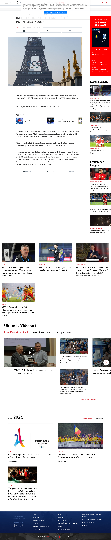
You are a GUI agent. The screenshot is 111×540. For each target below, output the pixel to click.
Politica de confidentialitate (64, 17)
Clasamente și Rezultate (41, 526)
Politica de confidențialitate (92, 519)
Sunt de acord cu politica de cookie (55, 12)
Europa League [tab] (64, 332)
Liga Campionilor (38, 520)
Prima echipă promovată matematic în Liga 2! (34, 120)
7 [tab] (104, 49)
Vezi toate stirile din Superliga (91, 399)
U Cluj (3, 264)
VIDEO (35, 514)
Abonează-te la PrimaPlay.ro (67, 523)
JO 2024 (18, 27)
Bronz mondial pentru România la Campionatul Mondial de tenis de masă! (65, 120)
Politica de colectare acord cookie (48, 17)
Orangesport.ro (81, 264)
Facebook (15, 525)
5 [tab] (101, 49)
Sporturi (60, 451)
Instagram (21, 525)
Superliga (42, 264)
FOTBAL (35, 523)
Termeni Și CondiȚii (64, 529)
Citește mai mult (15, 461)
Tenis (59, 514)
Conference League (96, 182)
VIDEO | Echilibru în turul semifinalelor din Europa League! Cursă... (99, 130)
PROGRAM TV (37, 529)
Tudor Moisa (31, 27)
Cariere (84, 525)
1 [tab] (95, 49)
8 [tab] (106, 49)
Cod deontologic (88, 522)
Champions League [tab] (42, 332)
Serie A (4, 304)
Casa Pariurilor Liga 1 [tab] (16, 332)
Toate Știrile (62, 520)
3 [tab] (98, 49)
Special (10, 485)
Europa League (94, 98)
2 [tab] (96, 49)
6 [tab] (102, 49)
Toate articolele (99, 418)
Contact (60, 526)
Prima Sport (44, 536)
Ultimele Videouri (20, 325)
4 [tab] (99, 49)
